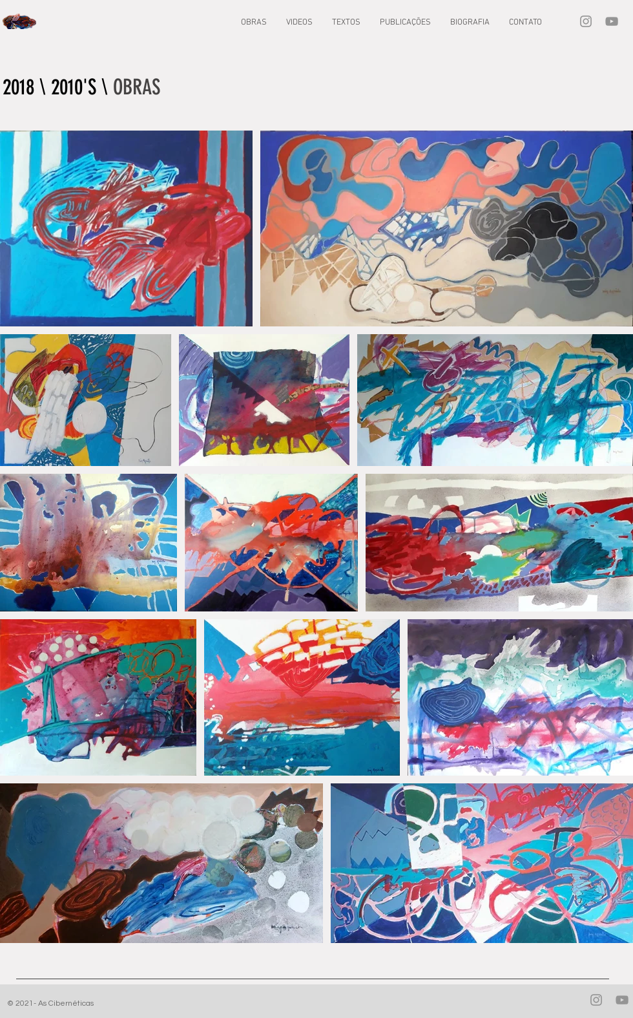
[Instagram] (586, 21)
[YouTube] (611, 21)
